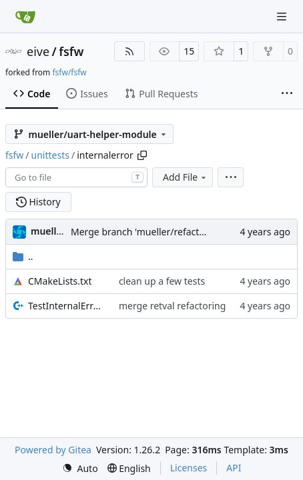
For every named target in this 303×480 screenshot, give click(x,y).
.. (23, 256)
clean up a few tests (162, 281)
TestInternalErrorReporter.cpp (66, 305)
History (38, 201)
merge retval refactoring (172, 305)
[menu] (231, 177)
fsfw (71, 51)
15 (189, 51)
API (233, 467)
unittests (50, 155)
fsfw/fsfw (69, 72)
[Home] (25, 17)
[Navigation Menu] (283, 16)
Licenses (189, 467)
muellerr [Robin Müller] (50, 231)
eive (38, 51)
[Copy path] (142, 155)
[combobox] (76, 177)
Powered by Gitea (53, 449)
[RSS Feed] (129, 51)
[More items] (287, 94)
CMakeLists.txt (59, 281)
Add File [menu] (185, 177)
